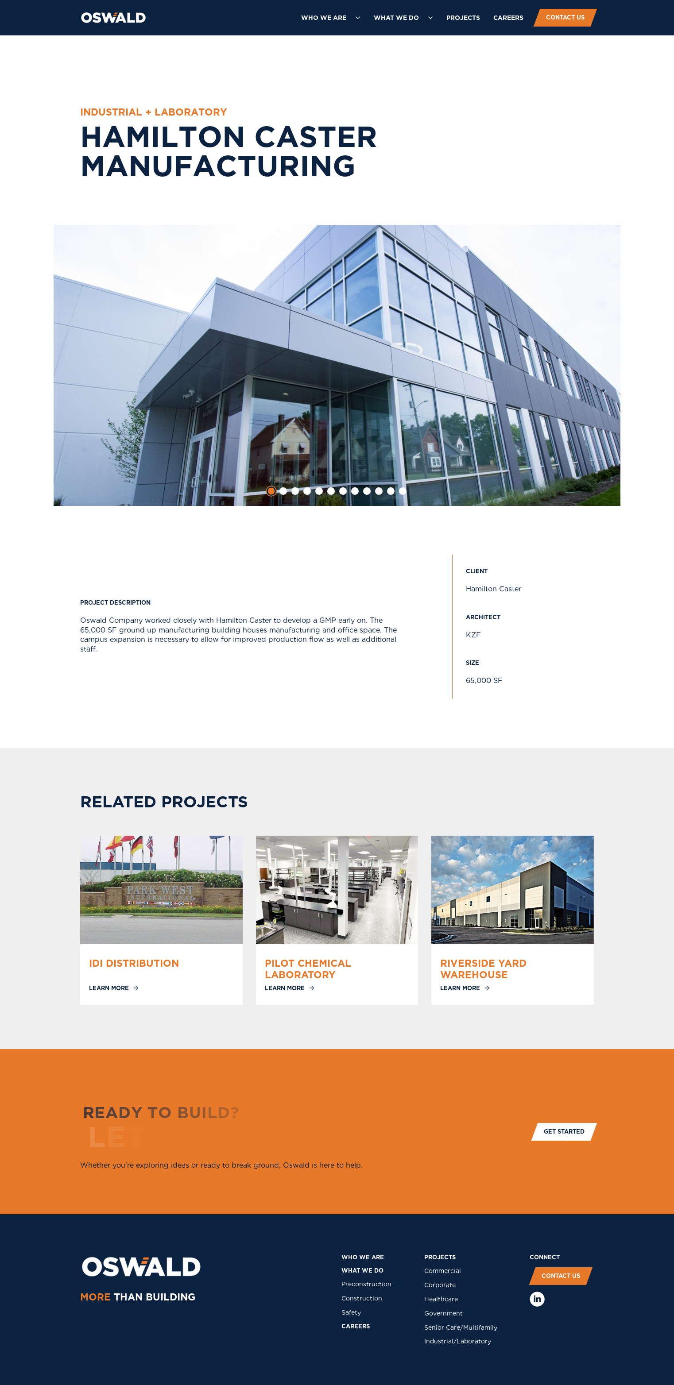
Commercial (442, 1270)
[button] (330, 18)
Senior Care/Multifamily (460, 1327)
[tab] (271, 491)
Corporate (440, 1285)
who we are (362, 1257)
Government (443, 1313)
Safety (351, 1312)
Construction (361, 1298)
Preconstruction (366, 1284)
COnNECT (545, 1257)
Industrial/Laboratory (457, 1341)
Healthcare (441, 1299)
